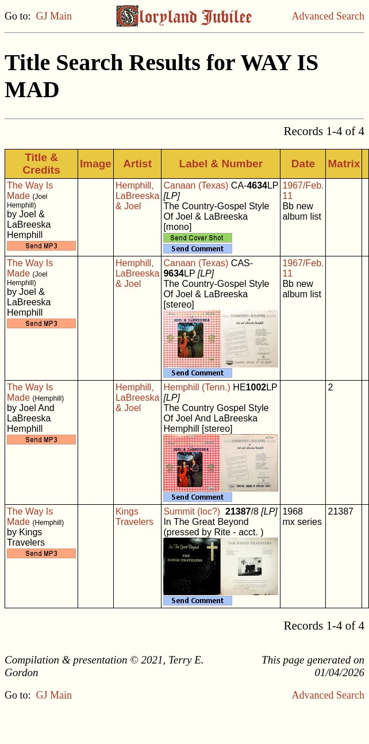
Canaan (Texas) (195, 185)
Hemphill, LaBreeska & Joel (138, 196)
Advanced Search (328, 16)
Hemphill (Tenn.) (196, 387)
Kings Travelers (134, 517)
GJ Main (54, 16)
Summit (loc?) (191, 511)
